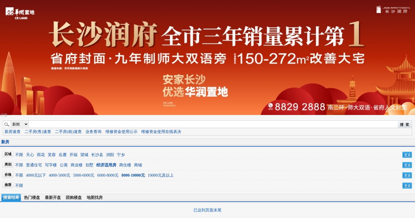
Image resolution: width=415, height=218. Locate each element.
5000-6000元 (84, 175)
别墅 (89, 165)
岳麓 (63, 155)
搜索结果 (11, 197)
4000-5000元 (59, 175)
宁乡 (121, 155)
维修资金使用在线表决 (161, 132)
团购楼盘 (74, 197)
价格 (8, 175)
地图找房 (95, 197)
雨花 (41, 155)
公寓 (64, 165)
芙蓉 (52, 155)
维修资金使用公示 (121, 132)
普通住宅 (34, 165)
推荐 (8, 185)
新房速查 (13, 132)
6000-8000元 (108, 175)
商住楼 (125, 165)
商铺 (138, 165)
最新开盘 (53, 197)
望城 (84, 155)
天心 (30, 155)
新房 (5, 142)
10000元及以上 (161, 175)
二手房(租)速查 (68, 132)
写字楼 (51, 165)
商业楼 (77, 165)
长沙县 (97, 155)
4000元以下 (36, 175)
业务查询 (93, 132)
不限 (19, 155)
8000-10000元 (133, 175)
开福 (73, 155)
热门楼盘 (32, 197)
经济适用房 (106, 165)
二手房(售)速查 (38, 132)
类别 (8, 164)
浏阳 (110, 155)
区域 (8, 154)
